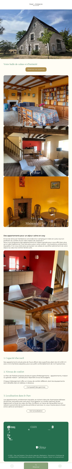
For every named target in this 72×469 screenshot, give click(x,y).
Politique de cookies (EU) (27, 457)
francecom (51, 455)
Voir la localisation (36, 411)
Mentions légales (42, 457)
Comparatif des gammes (36, 387)
